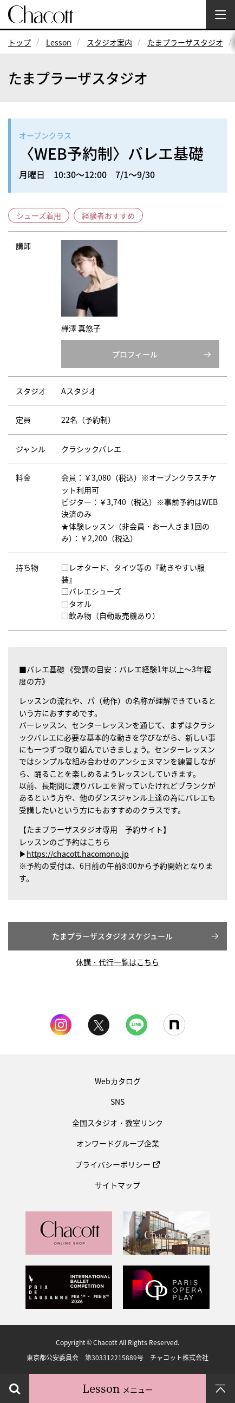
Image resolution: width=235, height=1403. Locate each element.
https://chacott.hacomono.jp (78, 853)
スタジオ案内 (109, 42)
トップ (19, 42)
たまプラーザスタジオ (185, 42)
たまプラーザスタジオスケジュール (112, 935)
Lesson (58, 42)
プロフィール (135, 354)
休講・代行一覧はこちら (117, 961)
